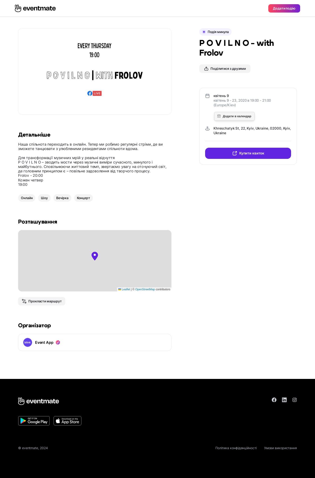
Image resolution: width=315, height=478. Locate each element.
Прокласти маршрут (42, 301)
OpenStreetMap (145, 289)
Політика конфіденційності (236, 448)
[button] (94, 256)
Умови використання (280, 448)
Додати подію (284, 8)
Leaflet (124, 289)
